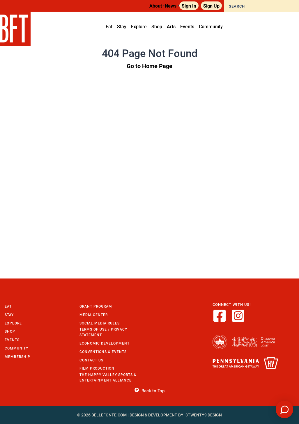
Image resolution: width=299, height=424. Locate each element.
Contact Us (91, 360)
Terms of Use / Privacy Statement (103, 332)
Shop (10, 331)
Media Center (93, 315)
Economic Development (104, 343)
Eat (8, 306)
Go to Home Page (149, 66)
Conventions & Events (103, 352)
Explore (13, 323)
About (155, 6)
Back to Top (149, 390)
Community (16, 348)
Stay (9, 315)
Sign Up (211, 6)
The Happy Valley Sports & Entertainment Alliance (108, 377)
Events (12, 340)
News (170, 6)
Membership (17, 356)
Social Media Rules (99, 323)
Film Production (96, 368)
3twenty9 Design (203, 415)
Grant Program (95, 306)
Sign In (189, 6)
